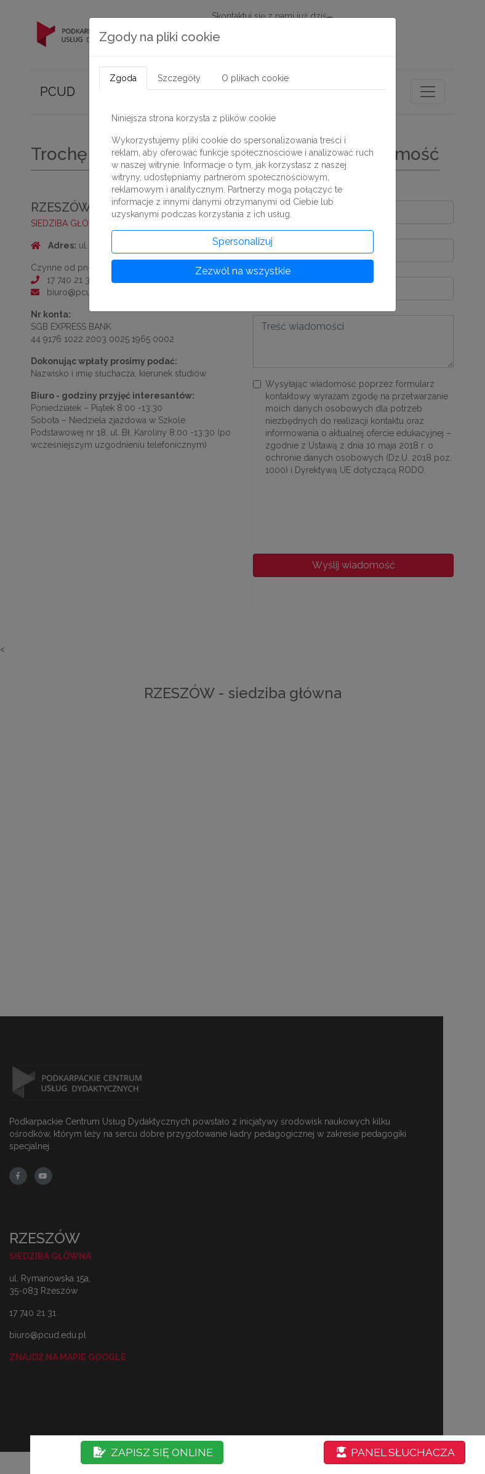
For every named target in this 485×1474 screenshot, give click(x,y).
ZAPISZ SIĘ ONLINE (153, 1452)
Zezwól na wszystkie (243, 271)
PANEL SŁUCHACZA (396, 1452)
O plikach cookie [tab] (255, 78)
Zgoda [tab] (123, 78)
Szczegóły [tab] (179, 78)
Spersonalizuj (242, 241)
